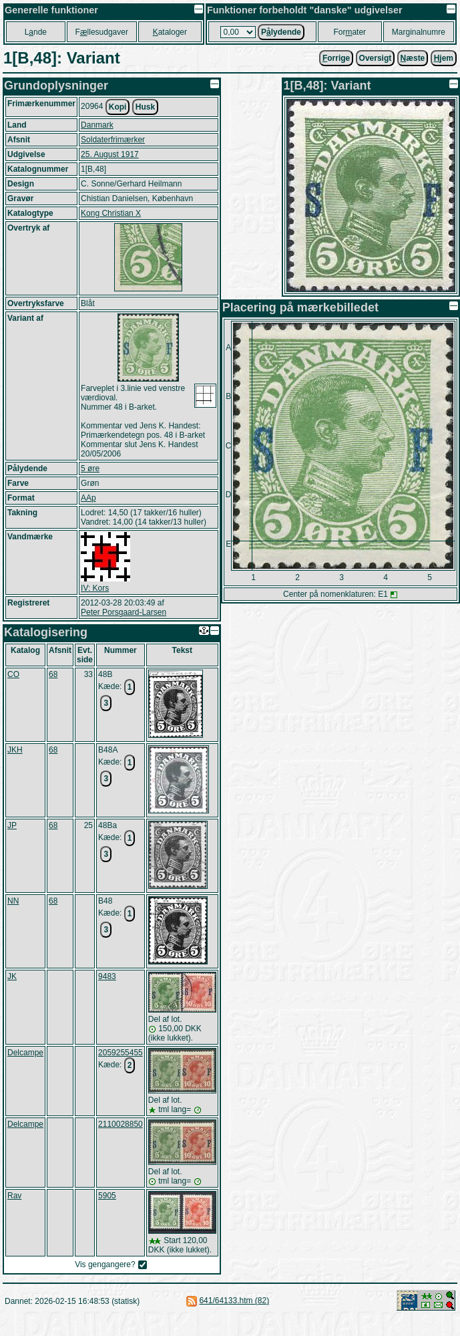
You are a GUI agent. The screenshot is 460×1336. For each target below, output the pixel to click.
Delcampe (25, 1052)
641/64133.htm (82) (234, 1300)
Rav (14, 1195)
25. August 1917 (110, 154)
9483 (107, 976)
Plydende (281, 32)
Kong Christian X (111, 213)
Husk (145, 107)
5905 (107, 1195)
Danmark (97, 125)
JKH (15, 750)
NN (13, 901)
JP (12, 825)
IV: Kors (95, 588)
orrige (336, 58)
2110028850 (120, 1124)
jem (443, 58)
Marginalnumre (418, 32)
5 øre (90, 468)
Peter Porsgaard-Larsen (123, 612)
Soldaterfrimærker (113, 139)
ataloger (170, 32)
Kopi (118, 107)
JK (12, 976)
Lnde (36, 32)
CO (13, 674)
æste (413, 58)
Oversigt (375, 58)
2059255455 (120, 1052)
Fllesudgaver (101, 32)
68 (53, 674)
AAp (88, 498)
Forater (349, 32)
